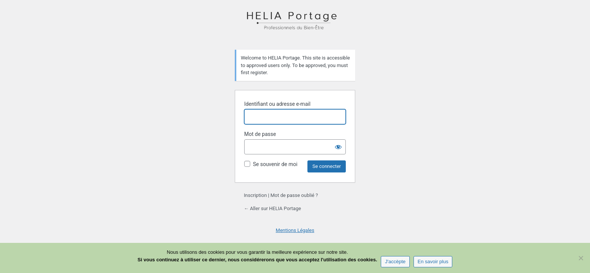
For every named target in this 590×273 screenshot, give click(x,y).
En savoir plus (433, 261)
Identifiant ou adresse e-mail (277, 104)
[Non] (580, 258)
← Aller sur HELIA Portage (272, 208)
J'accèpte (395, 261)
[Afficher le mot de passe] (338, 146)
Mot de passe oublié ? (294, 195)
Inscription (255, 195)
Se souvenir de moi (275, 164)
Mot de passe (260, 134)
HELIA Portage (295, 24)
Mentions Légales (295, 230)
